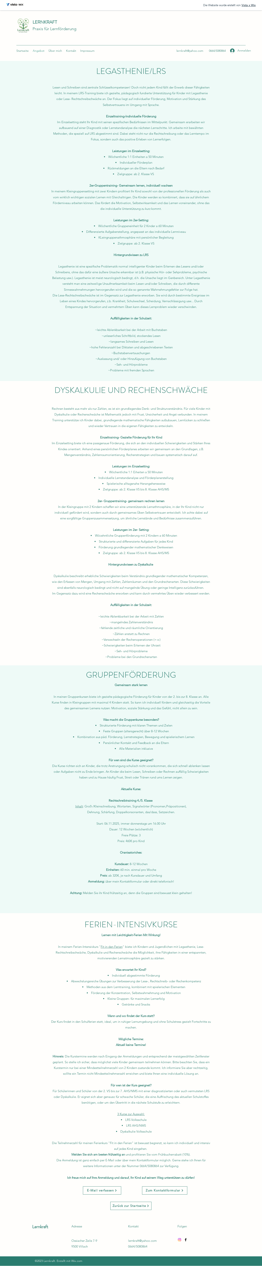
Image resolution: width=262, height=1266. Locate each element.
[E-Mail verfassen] (102, 1190)
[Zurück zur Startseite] (130, 1206)
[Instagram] (179, 1240)
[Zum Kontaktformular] (164, 1190)
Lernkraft (40, 1227)
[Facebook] (186, 1240)
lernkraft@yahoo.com (189, 51)
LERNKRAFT (45, 22)
